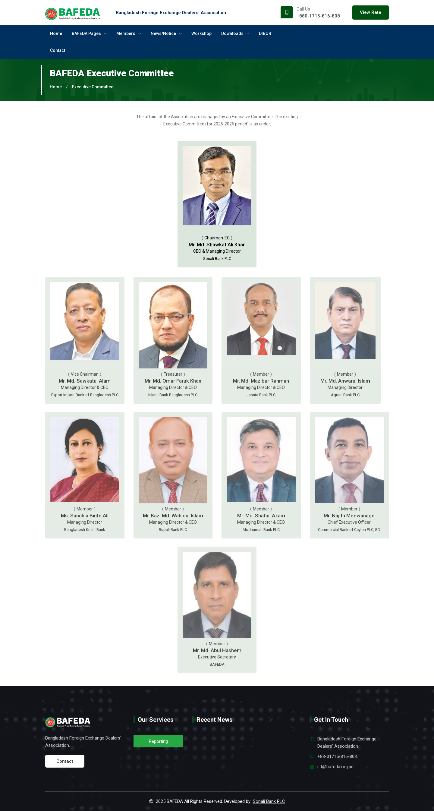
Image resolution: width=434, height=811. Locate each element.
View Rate (370, 12)
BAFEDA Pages (89, 33)
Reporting (158, 741)
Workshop (201, 33)
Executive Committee (92, 86)
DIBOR (265, 33)
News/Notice (166, 33)
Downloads (235, 33)
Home (56, 33)
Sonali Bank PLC (269, 801)
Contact (57, 50)
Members (128, 33)
